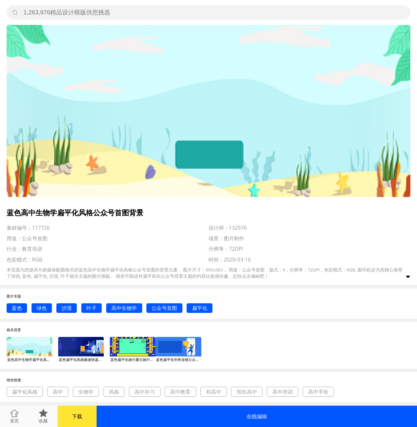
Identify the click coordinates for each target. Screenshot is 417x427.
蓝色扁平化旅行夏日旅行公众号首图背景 (132, 359)
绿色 (42, 307)
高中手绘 (318, 391)
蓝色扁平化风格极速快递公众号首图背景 (81, 359)
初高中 (213, 391)
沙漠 (67, 307)
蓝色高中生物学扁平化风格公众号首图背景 (29, 359)
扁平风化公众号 (158, 276)
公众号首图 (164, 307)
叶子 (91, 307)
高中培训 (282, 391)
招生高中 (247, 391)
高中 (58, 391)
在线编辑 (257, 416)
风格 (114, 391)
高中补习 (144, 391)
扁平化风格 (25, 391)
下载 (77, 416)
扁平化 (199, 307)
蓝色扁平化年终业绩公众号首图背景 (178, 359)
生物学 (86, 391)
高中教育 (180, 391)
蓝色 (17, 307)
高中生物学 (124, 307)
